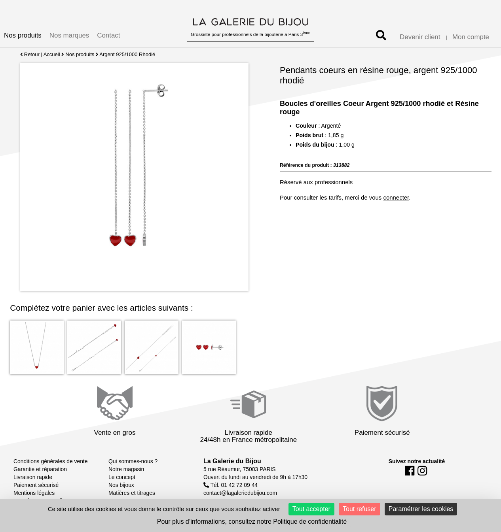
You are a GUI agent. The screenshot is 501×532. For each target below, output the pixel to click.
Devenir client (420, 37)
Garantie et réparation (40, 469)
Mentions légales (34, 493)
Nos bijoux (121, 485)
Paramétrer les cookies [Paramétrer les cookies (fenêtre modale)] (421, 509)
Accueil (52, 54)
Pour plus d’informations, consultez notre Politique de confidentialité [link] (252, 521)
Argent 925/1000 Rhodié (128, 54)
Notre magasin (126, 469)
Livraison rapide (32, 477)
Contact (108, 35)
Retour (30, 54)
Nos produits (23, 35)
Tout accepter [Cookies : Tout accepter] (311, 509)
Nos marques (69, 35)
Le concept (121, 477)
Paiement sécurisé (36, 485)
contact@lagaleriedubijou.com (240, 493)
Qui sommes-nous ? (133, 461)
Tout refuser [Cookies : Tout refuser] (359, 509)
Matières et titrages (131, 493)
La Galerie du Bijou (232, 461)
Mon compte (470, 37)
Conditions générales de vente (50, 461)
